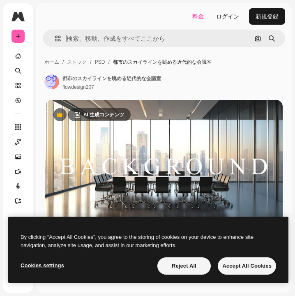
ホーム (51, 62)
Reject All (184, 266)
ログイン (227, 16)
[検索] (18, 70)
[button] (54, 38)
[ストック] (18, 85)
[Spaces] (22, 141)
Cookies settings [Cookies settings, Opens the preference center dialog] (42, 265)
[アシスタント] (22, 201)
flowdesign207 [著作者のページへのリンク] (78, 87)
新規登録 (267, 16)
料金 (198, 16)
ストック (77, 62)
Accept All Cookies (247, 266)
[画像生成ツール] (22, 156)
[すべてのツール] (18, 127)
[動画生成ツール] (22, 171)
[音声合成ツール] (22, 186)
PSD (100, 62)
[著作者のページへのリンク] (51, 81)
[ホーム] (18, 55)
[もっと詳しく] (18, 100)
